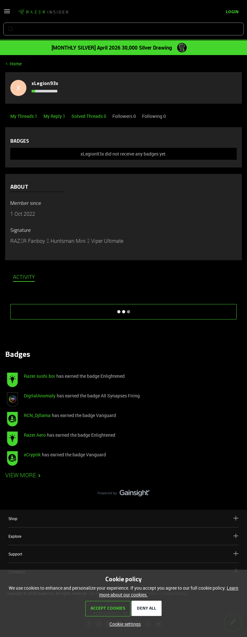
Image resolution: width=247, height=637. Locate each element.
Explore (123, 536)
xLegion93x (45, 83)
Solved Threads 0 (89, 116)
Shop (123, 518)
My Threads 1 (24, 116)
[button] (7, 13)
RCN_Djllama (37, 415)
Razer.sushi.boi (39, 376)
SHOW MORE (123, 309)
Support (123, 553)
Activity (24, 277)
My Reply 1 (54, 116)
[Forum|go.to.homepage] (43, 12)
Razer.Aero (35, 435)
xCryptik (32, 455)
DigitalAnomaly (39, 396)
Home (16, 64)
